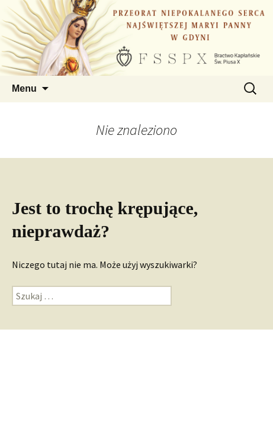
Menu (24, 88)
